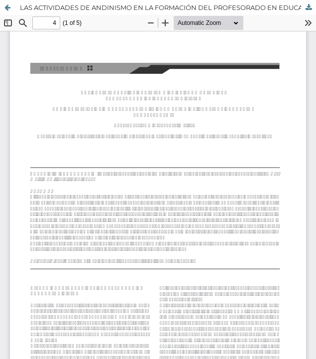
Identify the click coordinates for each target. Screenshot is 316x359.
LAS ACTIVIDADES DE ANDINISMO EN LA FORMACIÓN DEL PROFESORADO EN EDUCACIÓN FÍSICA (168, 7)
